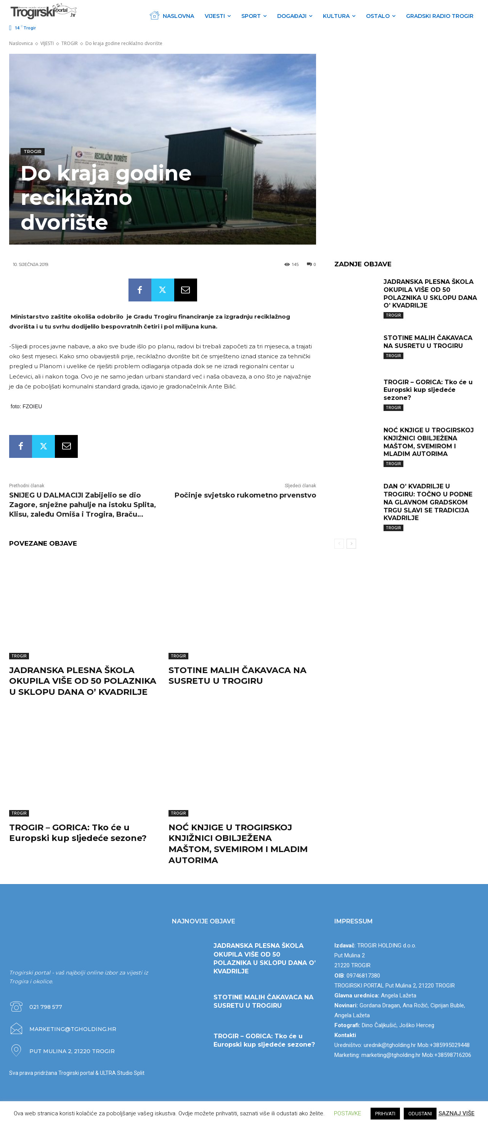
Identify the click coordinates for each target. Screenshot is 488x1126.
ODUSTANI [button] (420, 1113)
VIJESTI (47, 43)
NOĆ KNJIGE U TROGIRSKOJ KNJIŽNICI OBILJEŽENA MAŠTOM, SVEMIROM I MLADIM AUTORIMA (238, 843)
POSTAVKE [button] (347, 1113)
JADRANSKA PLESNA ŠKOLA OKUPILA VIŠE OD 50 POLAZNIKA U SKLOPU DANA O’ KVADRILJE (82, 681)
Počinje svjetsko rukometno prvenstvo (245, 495)
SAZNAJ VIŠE (456, 1113)
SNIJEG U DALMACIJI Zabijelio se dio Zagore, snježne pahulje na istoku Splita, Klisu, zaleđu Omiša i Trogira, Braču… (82, 505)
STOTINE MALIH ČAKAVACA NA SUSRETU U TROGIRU (238, 675)
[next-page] (351, 544)
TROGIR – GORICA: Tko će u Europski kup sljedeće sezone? (78, 833)
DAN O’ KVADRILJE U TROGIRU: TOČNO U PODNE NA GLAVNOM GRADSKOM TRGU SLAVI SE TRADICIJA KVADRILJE (428, 502)
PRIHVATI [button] (385, 1113)
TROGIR (69, 43)
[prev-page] (339, 544)
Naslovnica (21, 43)
